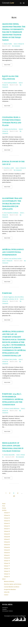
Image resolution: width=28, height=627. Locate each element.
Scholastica (5, 607)
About (4, 579)
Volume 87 (7, 539)
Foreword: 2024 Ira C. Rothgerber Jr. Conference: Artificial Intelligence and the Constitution (12, 399)
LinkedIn (4, 609)
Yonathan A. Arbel (9, 168)
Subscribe (6, 592)
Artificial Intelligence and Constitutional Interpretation (13, 252)
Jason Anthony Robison (10, 82)
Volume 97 (7, 512)
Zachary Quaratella (9, 455)
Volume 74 (7, 574)
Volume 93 (7, 523)
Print (3, 506)
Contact (6, 595)
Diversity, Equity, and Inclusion (12, 584)
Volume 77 (7, 566)
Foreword (7, 293)
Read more (8, 64)
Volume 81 (7, 555)
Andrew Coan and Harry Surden (12, 258)
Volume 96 (21, 44)
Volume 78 (7, 563)
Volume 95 (7, 518)
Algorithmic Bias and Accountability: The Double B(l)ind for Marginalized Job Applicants (12, 203)
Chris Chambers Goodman (11, 213)
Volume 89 (7, 534)
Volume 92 (7, 526)
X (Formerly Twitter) (7, 611)
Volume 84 (7, 547)
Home (3, 503)
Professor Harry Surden (10, 359)
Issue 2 (17, 168)
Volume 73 (7, 576)
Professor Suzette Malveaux (11, 408)
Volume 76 (7, 568)
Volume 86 (7, 542)
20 (14, 496)
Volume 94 (7, 520)
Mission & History (9, 581)
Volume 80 (7, 558)
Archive (4, 510)
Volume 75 (7, 571)
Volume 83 (7, 550)
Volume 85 (7, 544)
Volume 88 (7, 536)
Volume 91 (7, 528)
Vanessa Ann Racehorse (10, 129)
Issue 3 (16, 44)
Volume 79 (7, 560)
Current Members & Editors (11, 587)
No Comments (16, 46)
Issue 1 (18, 455)
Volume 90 (7, 531)
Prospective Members (10, 589)
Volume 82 (7, 552)
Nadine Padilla (8, 44)
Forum (4, 508)
